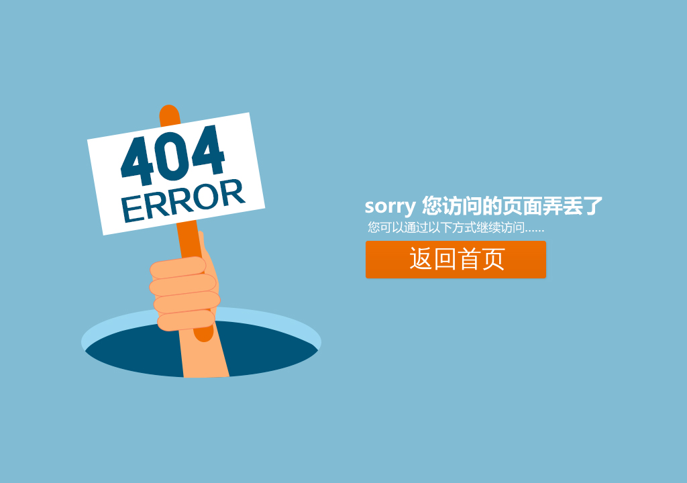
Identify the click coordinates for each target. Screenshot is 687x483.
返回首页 (457, 259)
